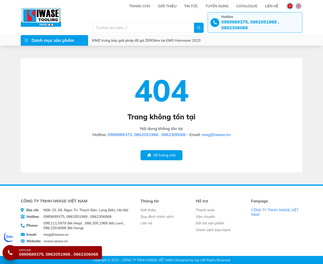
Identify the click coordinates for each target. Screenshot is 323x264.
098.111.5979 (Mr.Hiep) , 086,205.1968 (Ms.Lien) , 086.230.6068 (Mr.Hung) (73, 225)
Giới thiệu (167, 6)
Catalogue (246, 6)
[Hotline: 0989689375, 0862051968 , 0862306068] (255, 22)
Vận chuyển (205, 216)
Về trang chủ (161, 155)
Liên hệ (271, 6)
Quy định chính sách (157, 216)
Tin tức (191, 6)
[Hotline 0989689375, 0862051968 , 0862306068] (52, 252)
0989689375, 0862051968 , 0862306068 (146, 134)
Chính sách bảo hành (213, 230)
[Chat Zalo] (53, 237)
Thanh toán (205, 210)
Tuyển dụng (217, 6)
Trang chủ (139, 6)
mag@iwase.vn (216, 134)
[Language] (290, 6)
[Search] (199, 28)
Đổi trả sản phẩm (210, 223)
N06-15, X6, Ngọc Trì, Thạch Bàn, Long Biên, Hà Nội (74, 210)
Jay (197, 260)
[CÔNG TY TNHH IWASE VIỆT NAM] (41, 17)
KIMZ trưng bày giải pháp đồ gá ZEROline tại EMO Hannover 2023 (146, 40)
